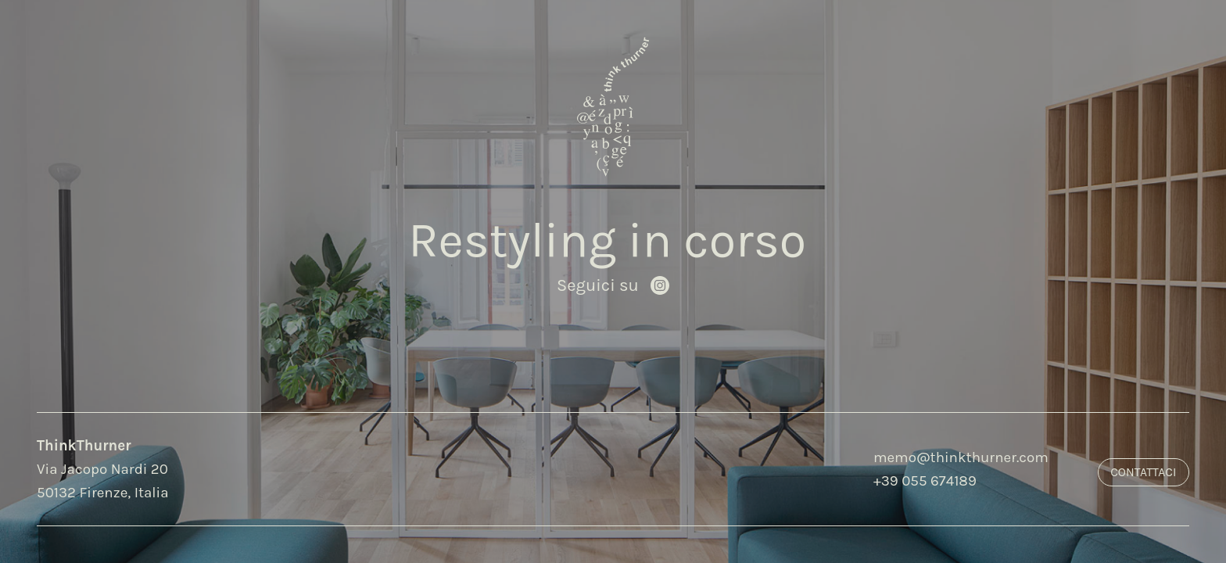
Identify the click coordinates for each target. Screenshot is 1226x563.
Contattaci (1143, 472)
